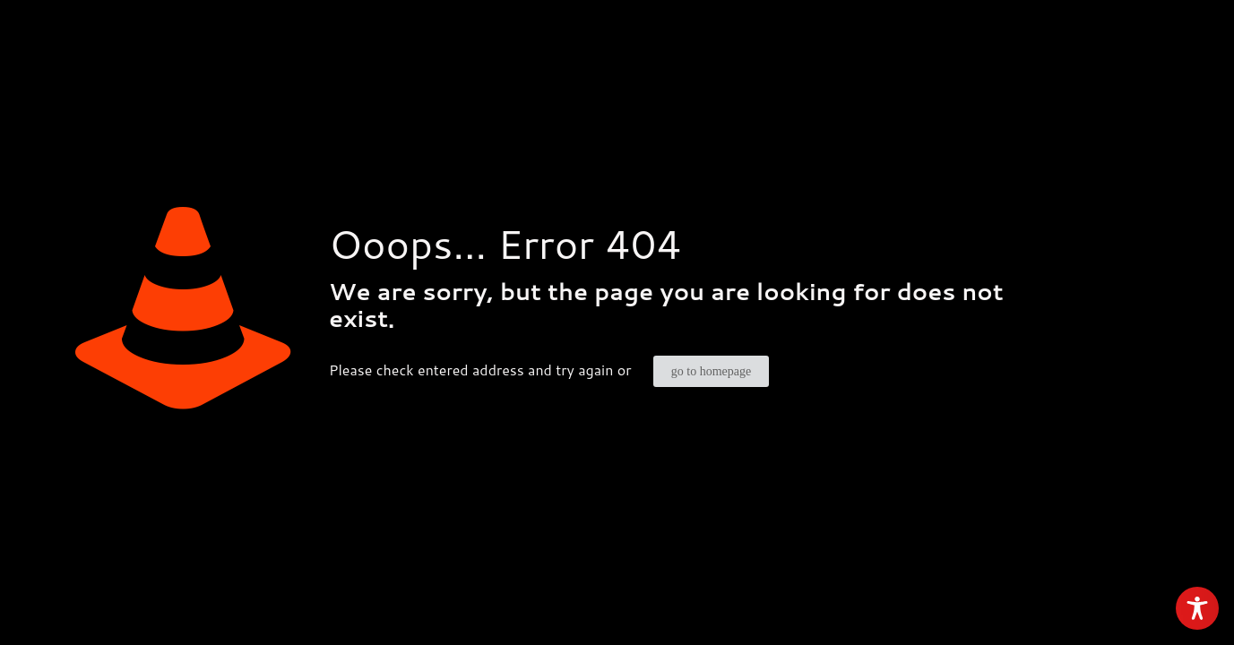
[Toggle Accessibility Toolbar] (1197, 608)
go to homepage (711, 371)
